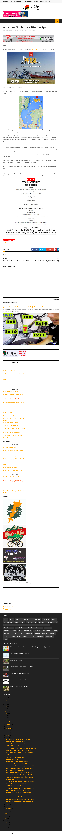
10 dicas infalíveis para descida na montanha (21, 686)
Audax (11, 619)
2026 (6, 698)
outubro (8, 726)
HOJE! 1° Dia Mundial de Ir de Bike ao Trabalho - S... (20, 788)
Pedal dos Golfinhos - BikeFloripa (15, 786)
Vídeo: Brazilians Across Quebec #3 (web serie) (18, 792)
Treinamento (39, 636)
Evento (33, 30)
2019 (6, 713)
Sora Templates (11, 833)
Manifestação (27, 630)
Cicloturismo (27, 30)
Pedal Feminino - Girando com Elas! (15, 746)
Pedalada (37, 633)
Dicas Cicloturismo (52, 622)
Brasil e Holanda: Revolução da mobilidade (17, 790)
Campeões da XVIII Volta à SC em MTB (16, 741)
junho (7, 735)
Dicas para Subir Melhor (16, 660)
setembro (8, 728)
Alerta (5, 619)
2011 (6, 822)
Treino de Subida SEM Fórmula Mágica (19, 653)
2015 (6, 813)
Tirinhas (31, 636)
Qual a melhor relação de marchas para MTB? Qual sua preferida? (23, 307)
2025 (6, 700)
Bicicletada (19, 619)
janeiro (8, 811)
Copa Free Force (8, 622)
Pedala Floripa (6, 1)
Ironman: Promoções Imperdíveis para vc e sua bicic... (20, 766)
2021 (6, 709)
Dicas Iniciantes (18, 625)
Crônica (17, 622)
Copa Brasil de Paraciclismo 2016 (15, 770)
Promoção (12, 636)
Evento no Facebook (9, 244)
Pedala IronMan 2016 (11, 755)
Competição (46, 619)
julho (7, 733)
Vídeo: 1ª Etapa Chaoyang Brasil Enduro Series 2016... (20, 783)
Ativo (4, 608)
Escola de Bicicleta (8, 606)
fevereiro (8, 808)
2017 (6, 717)
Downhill (27, 625)
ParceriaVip (29, 633)
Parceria (21, 633)
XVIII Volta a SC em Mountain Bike (15, 757)
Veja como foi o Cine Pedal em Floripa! (16, 744)
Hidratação (39, 628)
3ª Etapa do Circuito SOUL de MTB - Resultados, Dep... (20, 750)
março (8, 806)
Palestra (14, 633)
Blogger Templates (21, 833)
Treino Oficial (49, 636)
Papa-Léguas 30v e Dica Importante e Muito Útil (19, 772)
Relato (19, 636)
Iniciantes (6, 630)
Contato (13, 1)
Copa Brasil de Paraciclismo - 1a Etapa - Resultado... (20, 752)
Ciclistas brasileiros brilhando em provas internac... (20, 799)
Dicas (22, 622)
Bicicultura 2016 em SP (12, 759)
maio (7, 737)
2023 (6, 704)
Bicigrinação (27, 619)
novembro (9, 724)
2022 (6, 706)
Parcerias (36, 1)
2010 (6, 824)
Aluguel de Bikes (43, 1)
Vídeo (5, 639)
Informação (48, 628)
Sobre (50, 1)
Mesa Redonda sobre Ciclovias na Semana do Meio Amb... (21, 748)
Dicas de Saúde (8, 625)
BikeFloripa (36, 49)
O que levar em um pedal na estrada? (15, 795)
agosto (8, 730)
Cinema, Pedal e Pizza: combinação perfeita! (18, 761)
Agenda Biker (19, 1)
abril (7, 804)
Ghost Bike (31, 628)
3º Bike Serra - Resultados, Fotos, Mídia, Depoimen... (20, 777)
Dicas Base (42, 622)
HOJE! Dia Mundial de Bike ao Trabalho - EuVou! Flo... (20, 781)
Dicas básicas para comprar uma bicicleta (20, 673)
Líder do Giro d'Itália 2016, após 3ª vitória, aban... (19, 768)
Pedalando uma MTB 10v (12, 779)
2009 (6, 827)
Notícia (55, 630)
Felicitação (46, 625)
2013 (6, 818)
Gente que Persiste (21, 628)
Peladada (44, 633)
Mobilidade (37, 630)
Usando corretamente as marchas (18, 680)
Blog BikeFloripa (7, 242)
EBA (33, 625)
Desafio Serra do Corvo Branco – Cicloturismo (22, 666)
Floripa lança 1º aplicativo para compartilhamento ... (20, 801)
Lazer (20, 630)
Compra (54, 619)
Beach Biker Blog (7, 609)
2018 (6, 715)
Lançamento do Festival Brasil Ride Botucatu (18, 763)
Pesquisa (52, 633)
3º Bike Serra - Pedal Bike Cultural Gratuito (17, 797)
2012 (6, 820)
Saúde (25, 636)
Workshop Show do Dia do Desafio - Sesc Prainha (19, 775)
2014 (6, 816)
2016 (6, 720)
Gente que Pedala (28, 1)
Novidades (7, 633)
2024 (6, 702)
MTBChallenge (46, 630)
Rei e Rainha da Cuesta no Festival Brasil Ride (18, 739)
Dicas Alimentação (31, 622)
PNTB (5, 636)
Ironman (14, 630)
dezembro (9, 722)
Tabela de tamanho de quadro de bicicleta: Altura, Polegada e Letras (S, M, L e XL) (30, 647)
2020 (6, 711)
